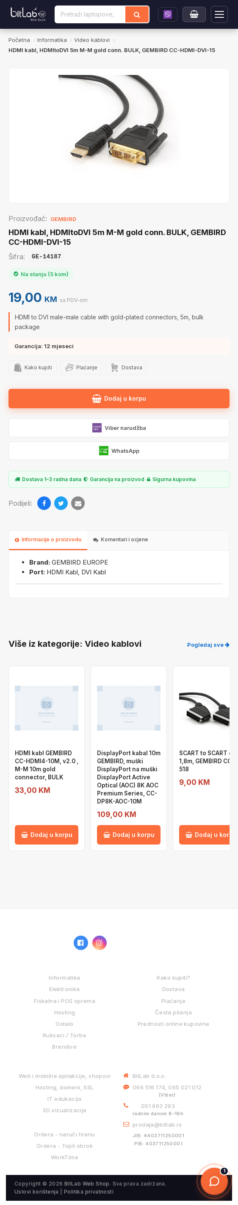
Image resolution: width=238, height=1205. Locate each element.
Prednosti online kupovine (174, 1023)
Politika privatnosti (88, 1191)
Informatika (64, 977)
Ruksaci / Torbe (64, 1035)
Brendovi (64, 1046)
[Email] (78, 503)
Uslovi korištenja (36, 1191)
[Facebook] (44, 503)
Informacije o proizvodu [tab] (48, 539)
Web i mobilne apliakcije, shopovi (65, 1075)
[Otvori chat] (214, 1181)
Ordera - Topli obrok (64, 1145)
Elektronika (64, 989)
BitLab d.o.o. (149, 1075)
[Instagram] (99, 943)
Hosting (64, 1012)
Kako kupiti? (174, 977)
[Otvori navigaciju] (219, 14)
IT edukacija (64, 1098)
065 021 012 (185, 1087)
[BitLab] (28, 14)
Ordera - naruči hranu (64, 1134)
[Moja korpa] (194, 14)
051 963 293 (158, 1106)
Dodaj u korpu (119, 398)
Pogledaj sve (208, 644)
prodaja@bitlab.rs (157, 1124)
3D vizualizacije (64, 1110)
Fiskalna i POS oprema (64, 1000)
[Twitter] (61, 503)
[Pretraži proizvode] (90, 14)
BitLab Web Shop (87, 1183)
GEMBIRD (63, 219)
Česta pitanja (173, 1012)
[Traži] (137, 14)
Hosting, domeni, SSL (65, 1087)
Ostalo (64, 1023)
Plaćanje (173, 1000)
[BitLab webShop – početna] (39, 943)
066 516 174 (149, 1087)
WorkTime (64, 1157)
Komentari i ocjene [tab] (120, 539)
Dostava (173, 989)
